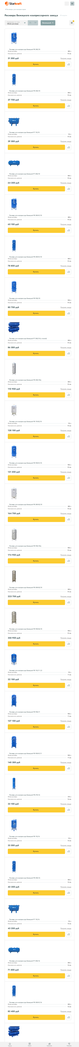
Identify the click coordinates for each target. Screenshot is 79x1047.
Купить (36, 64)
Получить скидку (65, 58)
